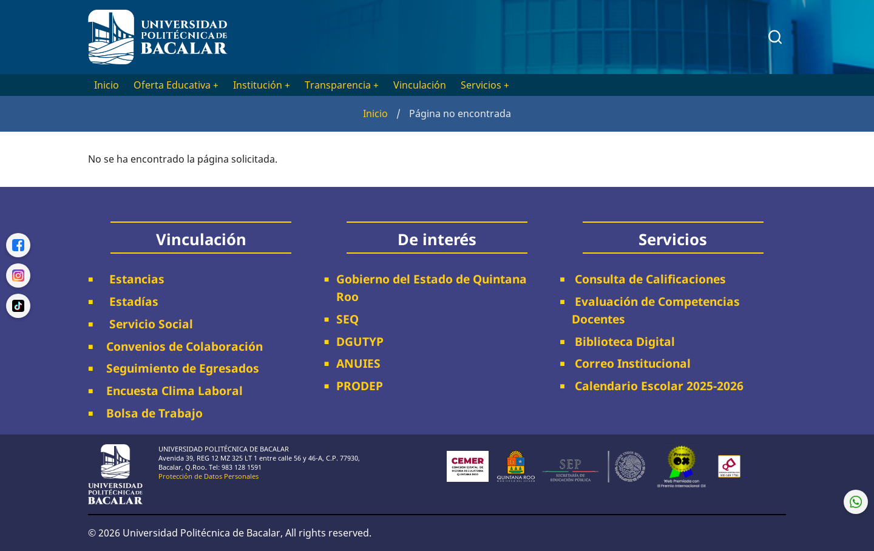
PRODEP (359, 385)
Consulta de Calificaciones (649, 279)
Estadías (129, 301)
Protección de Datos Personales (208, 476)
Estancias (132, 279)
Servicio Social (146, 324)
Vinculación (419, 85)
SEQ (347, 319)
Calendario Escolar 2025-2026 (658, 385)
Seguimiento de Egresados (182, 368)
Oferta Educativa (176, 85)
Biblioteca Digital (623, 341)
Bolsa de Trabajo (154, 413)
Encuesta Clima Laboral (171, 390)
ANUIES (358, 363)
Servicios (485, 85)
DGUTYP (360, 341)
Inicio (106, 85)
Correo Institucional (631, 363)
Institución (261, 85)
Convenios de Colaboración (181, 346)
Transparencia (342, 85)
